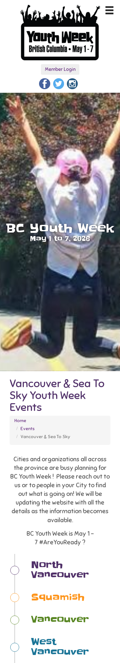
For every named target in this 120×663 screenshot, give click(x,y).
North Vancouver (60, 570)
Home (20, 420)
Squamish (57, 597)
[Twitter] (58, 83)
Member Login (60, 69)
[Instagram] (72, 83)
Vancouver (60, 619)
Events (27, 428)
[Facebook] (44, 83)
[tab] (62, 570)
